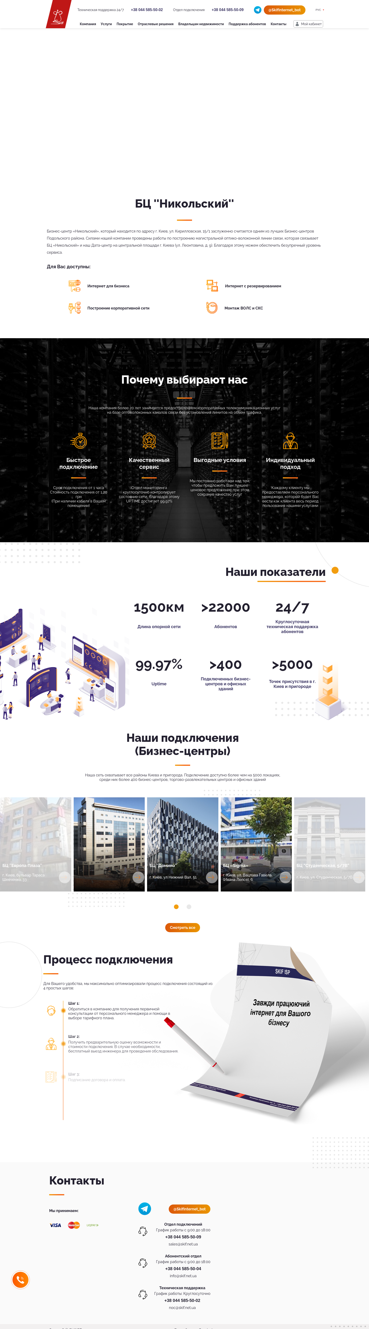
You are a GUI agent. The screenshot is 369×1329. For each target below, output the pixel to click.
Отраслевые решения (156, 24)
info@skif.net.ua (183, 1276)
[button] (176, 906)
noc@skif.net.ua (182, 1307)
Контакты (278, 24)
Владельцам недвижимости (201, 24)
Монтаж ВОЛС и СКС (244, 308)
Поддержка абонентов (247, 24)
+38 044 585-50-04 (183, 1268)
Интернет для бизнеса (108, 286)
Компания (88, 24)
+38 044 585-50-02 (147, 10)
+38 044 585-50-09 (228, 10)
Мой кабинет (311, 24)
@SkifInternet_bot (285, 10)
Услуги (106, 24)
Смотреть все (182, 927)
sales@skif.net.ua (183, 1244)
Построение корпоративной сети (119, 308)
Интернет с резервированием (253, 286)
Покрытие (124, 24)
